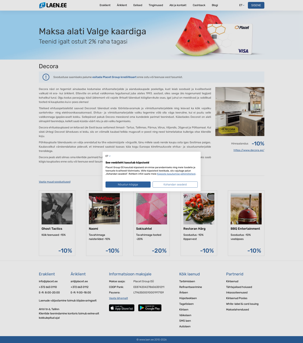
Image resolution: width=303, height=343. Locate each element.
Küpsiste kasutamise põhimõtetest (176, 173)
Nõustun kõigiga (128, 184)
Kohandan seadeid (175, 184)
